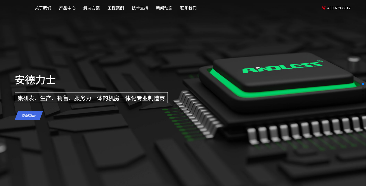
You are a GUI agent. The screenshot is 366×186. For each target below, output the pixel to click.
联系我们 (188, 8)
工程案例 (115, 8)
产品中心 (67, 8)
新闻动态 (164, 8)
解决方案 (91, 8)
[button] (363, 84)
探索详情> (29, 115)
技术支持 (140, 8)
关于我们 (43, 8)
